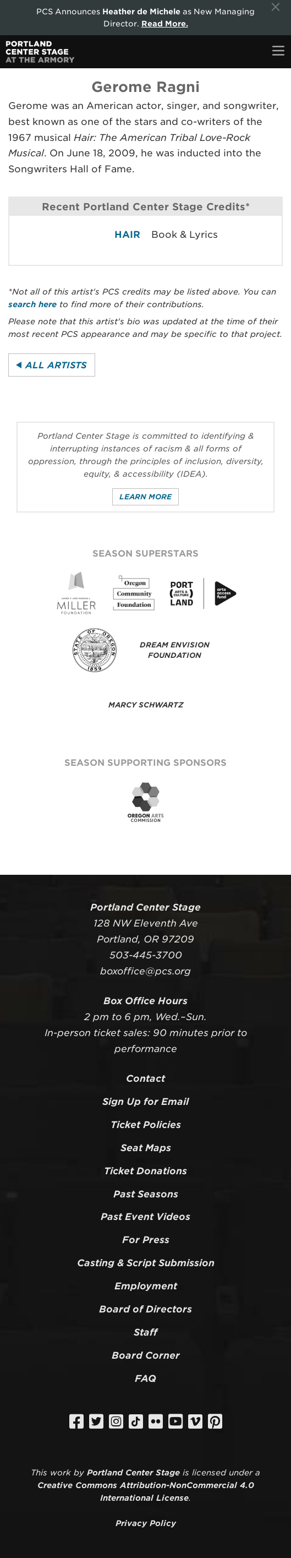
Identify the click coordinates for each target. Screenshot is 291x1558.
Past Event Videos (145, 1216)
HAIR (127, 234)
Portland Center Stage (133, 1472)
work (60, 1472)
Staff (145, 1332)
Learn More (145, 497)
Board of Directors (145, 1309)
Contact (145, 1078)
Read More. (164, 23)
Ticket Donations (145, 1170)
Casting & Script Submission (146, 1262)
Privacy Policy (146, 1523)
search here (32, 304)
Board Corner (146, 1355)
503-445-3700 (145, 955)
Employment (145, 1286)
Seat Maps (145, 1147)
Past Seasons (145, 1194)
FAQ (145, 1378)
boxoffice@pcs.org (145, 971)
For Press (145, 1239)
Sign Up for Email (145, 1101)
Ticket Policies (146, 1124)
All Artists (56, 365)
